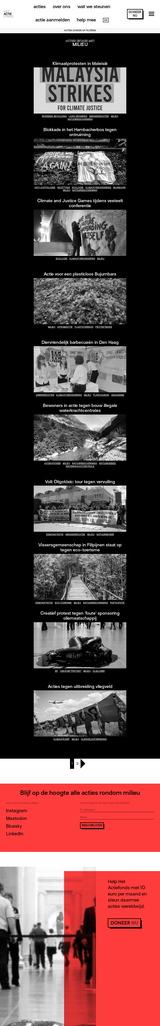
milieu (114, 116)
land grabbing (78, 116)
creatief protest (70, 671)
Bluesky (14, 826)
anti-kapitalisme (44, 187)
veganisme (117, 395)
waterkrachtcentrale (80, 466)
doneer (135, 13)
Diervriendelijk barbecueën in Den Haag (80, 342)
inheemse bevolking (54, 116)
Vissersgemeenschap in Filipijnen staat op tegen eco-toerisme (80, 547)
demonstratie (55, 534)
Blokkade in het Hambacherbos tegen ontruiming (80, 132)
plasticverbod (84, 327)
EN (105, 20)
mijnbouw (119, 187)
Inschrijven (92, 825)
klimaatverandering (98, 187)
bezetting (63, 187)
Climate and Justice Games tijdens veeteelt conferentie (80, 203)
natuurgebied (107, 463)
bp (56, 671)
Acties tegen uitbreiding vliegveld (80, 686)
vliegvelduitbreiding (94, 739)
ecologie (78, 187)
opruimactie (65, 327)
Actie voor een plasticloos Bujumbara (80, 273)
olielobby (99, 671)
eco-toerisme (63, 603)
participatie (117, 603)
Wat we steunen (93, 6)
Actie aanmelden (52, 20)
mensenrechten (99, 116)
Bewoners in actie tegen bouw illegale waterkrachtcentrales (80, 408)
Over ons (61, 6)
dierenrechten (45, 395)
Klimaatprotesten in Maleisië (80, 63)
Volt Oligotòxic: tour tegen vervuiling (80, 481)
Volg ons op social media (22, 803)
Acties (40, 6)
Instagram (16, 810)
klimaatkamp (62, 739)
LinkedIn (14, 833)
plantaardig (101, 395)
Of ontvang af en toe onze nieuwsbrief (105, 803)
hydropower (52, 463)
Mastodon (16, 818)
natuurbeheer (105, 534)
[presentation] (108, 839)
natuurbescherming (80, 119)
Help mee (86, 20)
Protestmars (103, 327)
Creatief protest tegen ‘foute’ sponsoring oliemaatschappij (80, 616)
